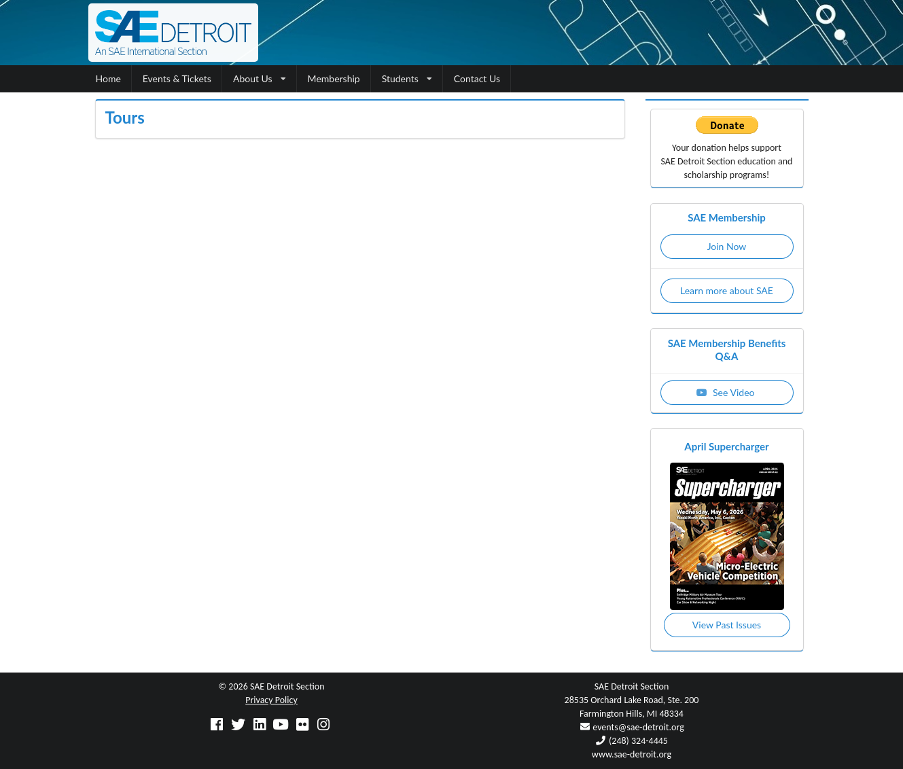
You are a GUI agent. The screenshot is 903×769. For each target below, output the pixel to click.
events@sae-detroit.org (638, 727)
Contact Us (477, 78)
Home (108, 78)
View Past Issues (726, 624)
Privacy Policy (271, 700)
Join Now (727, 246)
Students (407, 78)
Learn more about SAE (726, 290)
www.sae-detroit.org (631, 754)
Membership (334, 78)
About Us (259, 78)
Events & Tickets (177, 78)
